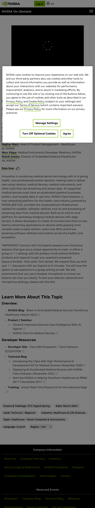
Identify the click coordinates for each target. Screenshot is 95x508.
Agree (67, 133)
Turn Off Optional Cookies (39, 133)
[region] (47, 104)
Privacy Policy (14, 101)
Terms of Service (30, 105)
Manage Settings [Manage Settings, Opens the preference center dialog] (47, 123)
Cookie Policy (37, 101)
